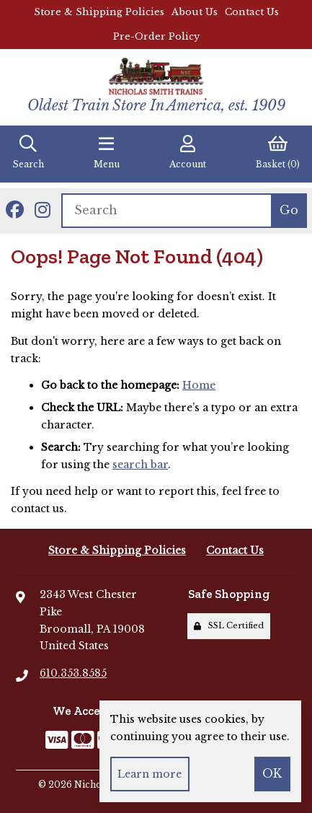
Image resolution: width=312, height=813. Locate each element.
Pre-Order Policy (156, 36)
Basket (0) (278, 152)
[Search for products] (166, 210)
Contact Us (252, 12)
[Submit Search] (288, 210)
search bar (140, 464)
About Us (194, 12)
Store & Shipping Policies (99, 12)
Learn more (149, 774)
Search (28, 152)
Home (198, 385)
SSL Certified (229, 625)
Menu (107, 152)
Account (187, 152)
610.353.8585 (73, 673)
